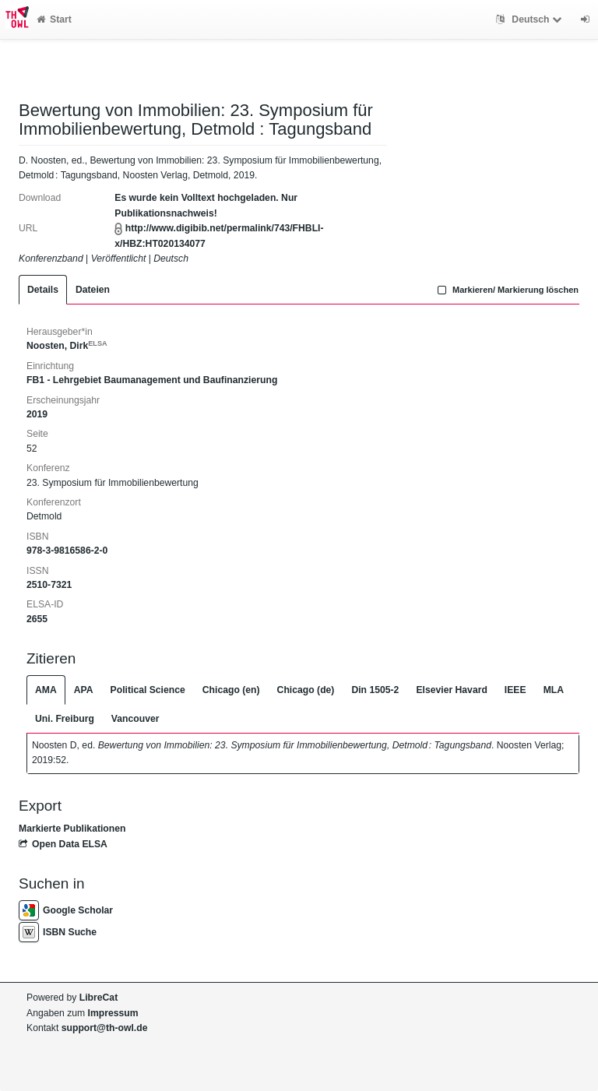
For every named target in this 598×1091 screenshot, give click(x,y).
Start (54, 19)
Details (42, 289)
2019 (36, 414)
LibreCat (98, 997)
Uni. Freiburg (64, 718)
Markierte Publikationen (72, 828)
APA (83, 690)
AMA (46, 690)
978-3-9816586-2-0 (66, 550)
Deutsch (530, 19)
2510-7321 (49, 584)
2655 (36, 619)
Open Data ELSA (63, 844)
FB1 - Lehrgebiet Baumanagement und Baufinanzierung (151, 380)
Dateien (93, 289)
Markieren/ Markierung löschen (506, 289)
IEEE (515, 690)
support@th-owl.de (105, 1027)
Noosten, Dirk (66, 345)
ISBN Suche (58, 932)
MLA (553, 690)
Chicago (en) (231, 690)
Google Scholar (66, 910)
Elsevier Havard (451, 690)
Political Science (148, 690)
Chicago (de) (306, 690)
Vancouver (135, 718)
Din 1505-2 (375, 690)
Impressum (113, 1013)
